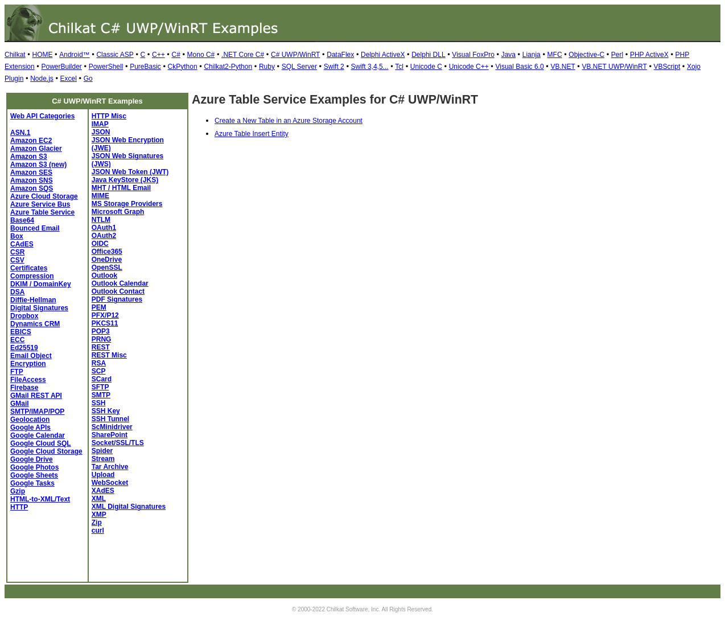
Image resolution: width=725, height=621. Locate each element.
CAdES (22, 244)
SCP (99, 371)
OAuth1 (104, 228)
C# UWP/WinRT (295, 55)
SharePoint (109, 435)
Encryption (28, 364)
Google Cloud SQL (40, 443)
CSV (17, 260)
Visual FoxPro (473, 55)
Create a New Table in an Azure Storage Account (288, 121)
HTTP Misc (109, 116)
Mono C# (201, 55)
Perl (617, 55)
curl (98, 530)
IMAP (100, 124)
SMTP (101, 395)
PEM (99, 307)
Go (88, 79)
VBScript (667, 67)
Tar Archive (110, 467)
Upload (103, 475)
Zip (97, 523)
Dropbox (24, 316)
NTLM (101, 220)
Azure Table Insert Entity (252, 134)
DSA (17, 292)
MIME (100, 196)
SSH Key (106, 411)
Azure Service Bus (40, 204)
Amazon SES (31, 172)
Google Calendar (37, 435)
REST (101, 347)
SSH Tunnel (110, 419)
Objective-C (586, 55)
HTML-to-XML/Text (40, 499)
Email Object (31, 356)
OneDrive (107, 260)
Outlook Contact (118, 291)
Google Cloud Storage (46, 451)
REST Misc (109, 355)
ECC (17, 340)
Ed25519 (24, 348)
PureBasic (145, 67)
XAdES (103, 491)
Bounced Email (35, 228)
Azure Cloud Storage (44, 196)
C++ (158, 55)
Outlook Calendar (120, 283)
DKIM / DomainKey (40, 284)
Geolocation (30, 419)
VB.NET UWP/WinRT (614, 67)
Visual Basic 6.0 (519, 67)
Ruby (267, 67)
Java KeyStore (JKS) (125, 180)
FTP (16, 372)
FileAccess (28, 380)
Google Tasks (32, 483)
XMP (99, 515)
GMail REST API (36, 396)
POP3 (101, 331)
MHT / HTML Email (121, 188)
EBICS (20, 332)
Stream (103, 459)
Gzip (17, 491)
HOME (42, 55)
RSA (99, 363)
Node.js (41, 79)
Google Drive (31, 459)
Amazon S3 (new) (38, 164)
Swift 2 (334, 67)
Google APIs (30, 427)
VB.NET (562, 67)
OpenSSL (107, 268)
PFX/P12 (105, 315)
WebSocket (110, 483)
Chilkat (15, 55)
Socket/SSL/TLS (118, 443)
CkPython (182, 67)
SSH (99, 403)
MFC (554, 55)
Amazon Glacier (36, 149)
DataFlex (340, 55)
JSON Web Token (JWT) (130, 172)
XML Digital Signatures (129, 507)
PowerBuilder (61, 67)
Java (508, 55)
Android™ (74, 55)
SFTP (100, 387)
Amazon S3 (28, 157)
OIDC (100, 244)
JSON (101, 132)
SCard (102, 379)
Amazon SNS (31, 180)
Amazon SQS (31, 188)
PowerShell (106, 67)
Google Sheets (34, 475)
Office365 (107, 252)
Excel (68, 79)
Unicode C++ (469, 67)
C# (175, 55)
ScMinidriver (112, 427)
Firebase (24, 388)
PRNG (102, 339)
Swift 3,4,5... (370, 67)
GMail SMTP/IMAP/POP (37, 408)
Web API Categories (42, 116)
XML (99, 499)
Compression (32, 276)
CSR (17, 252)
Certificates (28, 268)
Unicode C (426, 67)
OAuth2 (104, 236)
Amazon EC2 (31, 141)
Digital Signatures (39, 308)
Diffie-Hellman (33, 300)
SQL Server (299, 67)
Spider (102, 451)
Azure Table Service (42, 212)
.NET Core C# (242, 55)
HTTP (19, 507)
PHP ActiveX (649, 55)
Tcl (399, 67)
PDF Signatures (117, 299)
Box (16, 236)
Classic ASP (114, 55)
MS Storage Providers (127, 204)
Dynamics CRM (35, 324)
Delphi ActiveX (383, 55)
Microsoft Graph (118, 212)
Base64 (22, 220)
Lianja (531, 55)
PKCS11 (105, 323)
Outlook (104, 275)
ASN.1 (20, 133)
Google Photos (34, 467)
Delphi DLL (428, 55)
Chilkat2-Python (228, 67)
